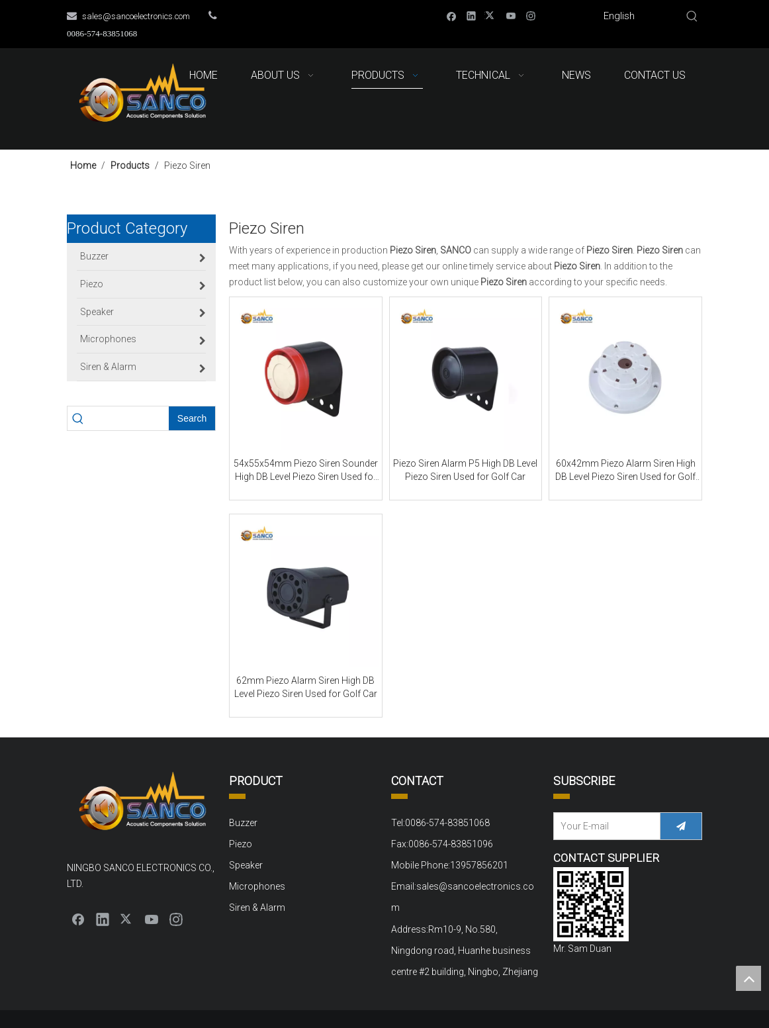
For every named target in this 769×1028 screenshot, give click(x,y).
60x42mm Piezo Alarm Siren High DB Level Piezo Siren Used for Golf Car (625, 470)
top (748, 978)
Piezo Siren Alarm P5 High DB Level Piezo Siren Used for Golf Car (465, 470)
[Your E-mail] (604, 826)
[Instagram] (531, 15)
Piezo (240, 844)
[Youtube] (511, 15)
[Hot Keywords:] (692, 16)
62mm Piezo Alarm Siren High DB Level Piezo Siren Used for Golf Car (305, 687)
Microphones (257, 886)
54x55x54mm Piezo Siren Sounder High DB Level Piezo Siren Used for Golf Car (306, 470)
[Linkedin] (471, 15)
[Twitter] (491, 15)
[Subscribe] (681, 826)
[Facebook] (451, 15)
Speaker (246, 865)
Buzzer (243, 823)
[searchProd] (128, 418)
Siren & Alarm (257, 907)
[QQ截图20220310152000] (591, 904)
